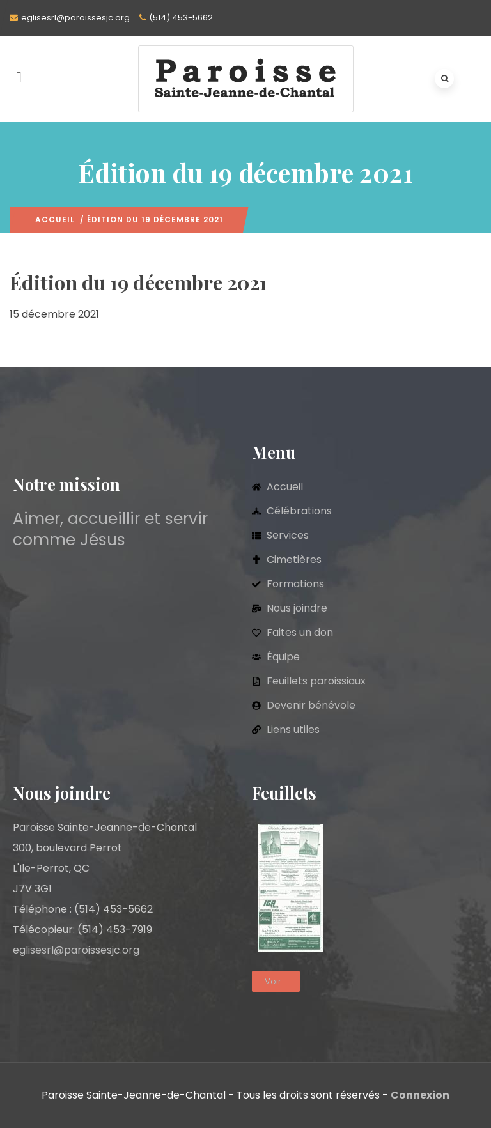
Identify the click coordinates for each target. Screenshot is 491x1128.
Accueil (55, 219)
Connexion (420, 1095)
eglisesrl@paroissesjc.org (75, 18)
